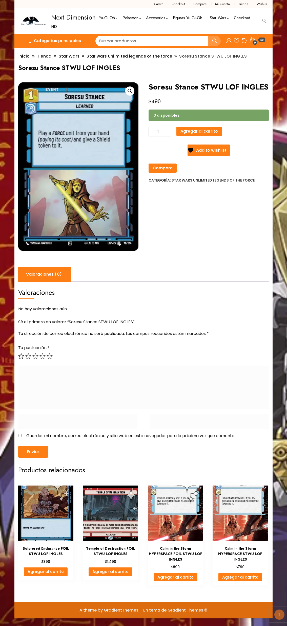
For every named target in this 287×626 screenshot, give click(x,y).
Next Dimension (73, 17)
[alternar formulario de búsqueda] (264, 21)
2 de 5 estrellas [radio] (28, 356)
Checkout (178, 4)
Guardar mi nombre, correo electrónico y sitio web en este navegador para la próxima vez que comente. (130, 436)
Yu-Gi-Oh (107, 18)
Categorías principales (53, 40)
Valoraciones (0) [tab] (44, 274)
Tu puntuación (34, 348)
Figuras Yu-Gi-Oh (187, 18)
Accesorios (155, 18)
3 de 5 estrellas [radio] (35, 356)
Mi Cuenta (222, 4)
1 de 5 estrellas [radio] (21, 356)
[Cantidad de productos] (160, 132)
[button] (129, 91)
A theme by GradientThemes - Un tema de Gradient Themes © (143, 610)
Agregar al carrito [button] (46, 571)
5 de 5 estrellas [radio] (50, 356)
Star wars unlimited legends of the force (213, 180)
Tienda (243, 4)
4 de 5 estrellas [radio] (42, 356)
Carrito (158, 4)
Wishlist (262, 4)
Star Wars (218, 18)
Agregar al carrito (199, 131)
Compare (200, 4)
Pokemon (130, 18)
